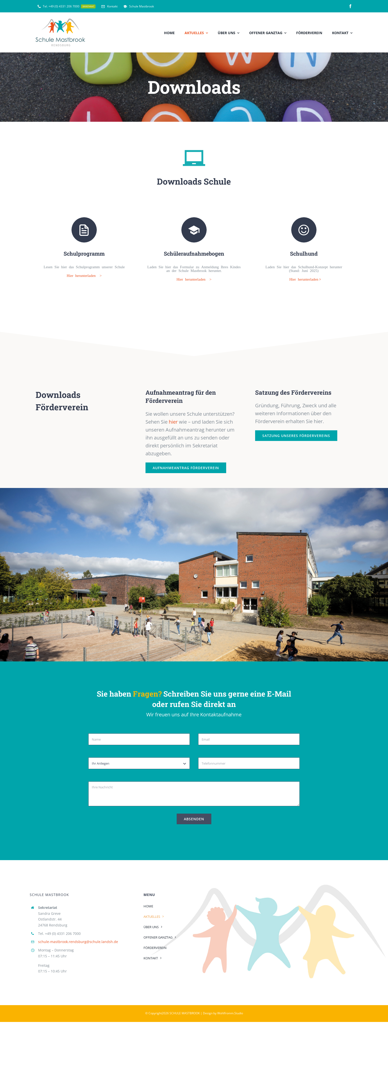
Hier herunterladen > (84, 273)
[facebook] (350, 6)
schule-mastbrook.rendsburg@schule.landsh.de (78, 939)
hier (173, 419)
